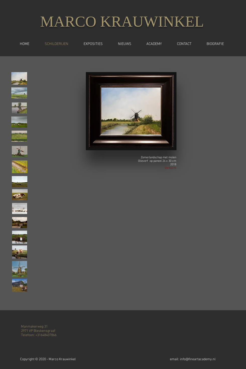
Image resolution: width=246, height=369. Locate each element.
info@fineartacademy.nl (198, 359)
